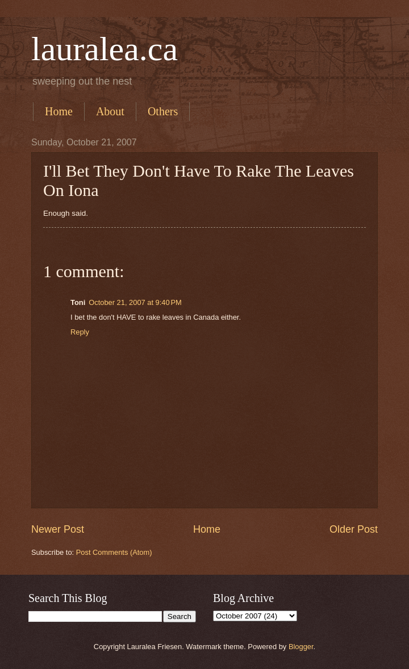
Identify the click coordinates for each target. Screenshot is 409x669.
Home (59, 111)
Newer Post (57, 529)
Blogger (301, 646)
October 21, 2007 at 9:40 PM (135, 302)
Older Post (353, 529)
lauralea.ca (104, 49)
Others (163, 111)
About (110, 111)
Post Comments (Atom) (114, 552)
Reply (79, 332)
